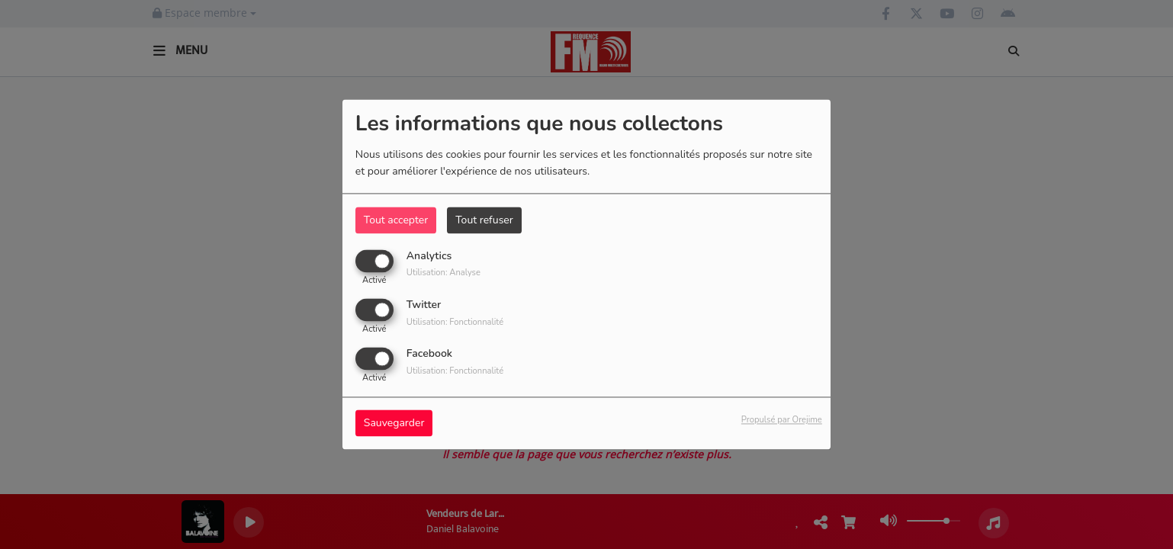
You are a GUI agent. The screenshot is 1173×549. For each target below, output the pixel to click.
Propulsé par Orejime (781, 420)
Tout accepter (396, 220)
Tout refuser (484, 220)
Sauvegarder (394, 423)
